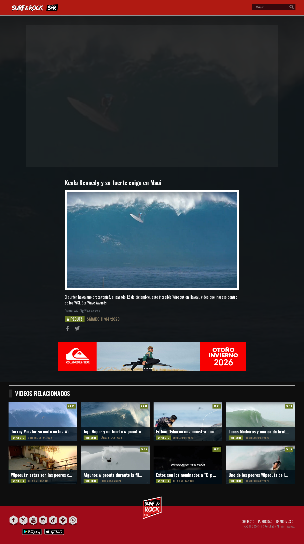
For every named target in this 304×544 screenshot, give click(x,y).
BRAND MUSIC (284, 521)
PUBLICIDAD (265, 521)
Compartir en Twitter (78, 329)
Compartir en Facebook (68, 329)
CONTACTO (248, 521)
